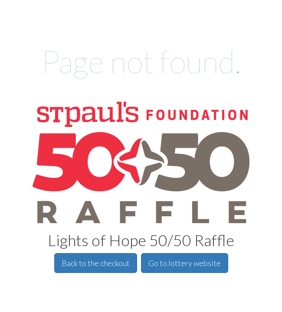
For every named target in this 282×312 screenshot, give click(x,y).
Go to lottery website (184, 263)
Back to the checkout (96, 263)
